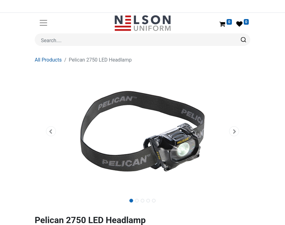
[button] (51, 116)
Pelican (60, 214)
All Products (48, 45)
